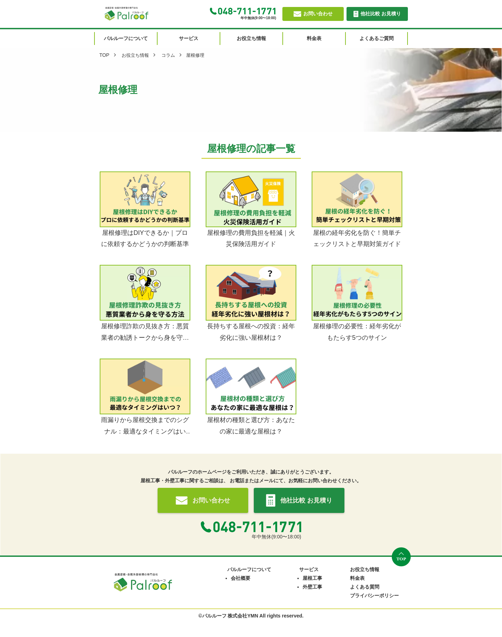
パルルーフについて (249, 569)
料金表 (357, 578)
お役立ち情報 (364, 569)
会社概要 (240, 578)
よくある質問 (364, 587)
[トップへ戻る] (401, 556)
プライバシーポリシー (374, 595)
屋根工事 (312, 578)
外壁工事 (312, 587)
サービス (309, 569)
